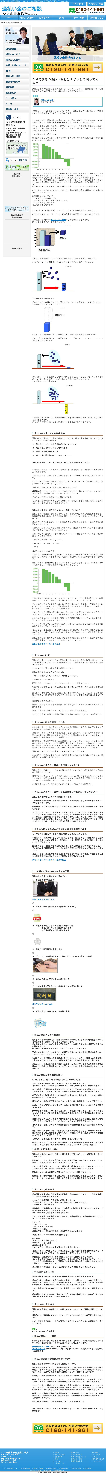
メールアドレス (38, 1349)
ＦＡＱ (9, 104)
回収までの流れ (27, 18)
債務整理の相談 (51, 1468)
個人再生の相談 (38, 1468)
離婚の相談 (47, 1470)
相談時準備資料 (13, 82)
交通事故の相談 (63, 1468)
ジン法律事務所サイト (10, 1468)
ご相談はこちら (96, 18)
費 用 (61, 18)
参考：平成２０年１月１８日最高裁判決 (49, 860)
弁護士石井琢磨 (47, 100)
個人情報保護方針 (98, 1459)
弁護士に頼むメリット (16, 65)
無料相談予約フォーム (41, 1346)
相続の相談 (88, 1468)
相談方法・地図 (13, 76)
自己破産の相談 (25, 1468)
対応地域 (10, 87)
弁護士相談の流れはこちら (43, 899)
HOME (10, 18)
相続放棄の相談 (36, 1470)
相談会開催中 (17, 176)
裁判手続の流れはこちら (42, 1004)
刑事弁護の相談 (76, 1468)
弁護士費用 (78, 4)
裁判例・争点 (12, 109)
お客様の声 (44, 18)
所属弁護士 (11, 49)
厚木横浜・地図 (96, 4)
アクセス (58, 1461)
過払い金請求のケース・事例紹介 (46, 644)
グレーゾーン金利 (58, 220)
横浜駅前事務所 (59, 1470)
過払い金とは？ (13, 54)
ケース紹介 (79, 18)
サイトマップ (97, 1461)
